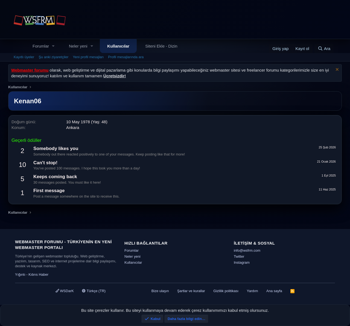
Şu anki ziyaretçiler (53, 57)
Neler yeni (78, 46)
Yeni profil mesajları (88, 57)
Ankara (72, 127)
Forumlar (41, 46)
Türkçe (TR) (94, 291)
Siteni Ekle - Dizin (161, 46)
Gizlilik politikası (225, 291)
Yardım (252, 291)
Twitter (239, 256)
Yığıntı (20, 274)
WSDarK (65, 291)
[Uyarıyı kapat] (336, 70)
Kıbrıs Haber (38, 274)
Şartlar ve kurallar (191, 291)
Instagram (242, 262)
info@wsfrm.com (247, 250)
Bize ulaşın (160, 291)
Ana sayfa (274, 291)
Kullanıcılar (118, 46)
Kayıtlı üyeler (24, 57)
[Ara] (324, 48)
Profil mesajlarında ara (126, 57)
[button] (53, 46)
